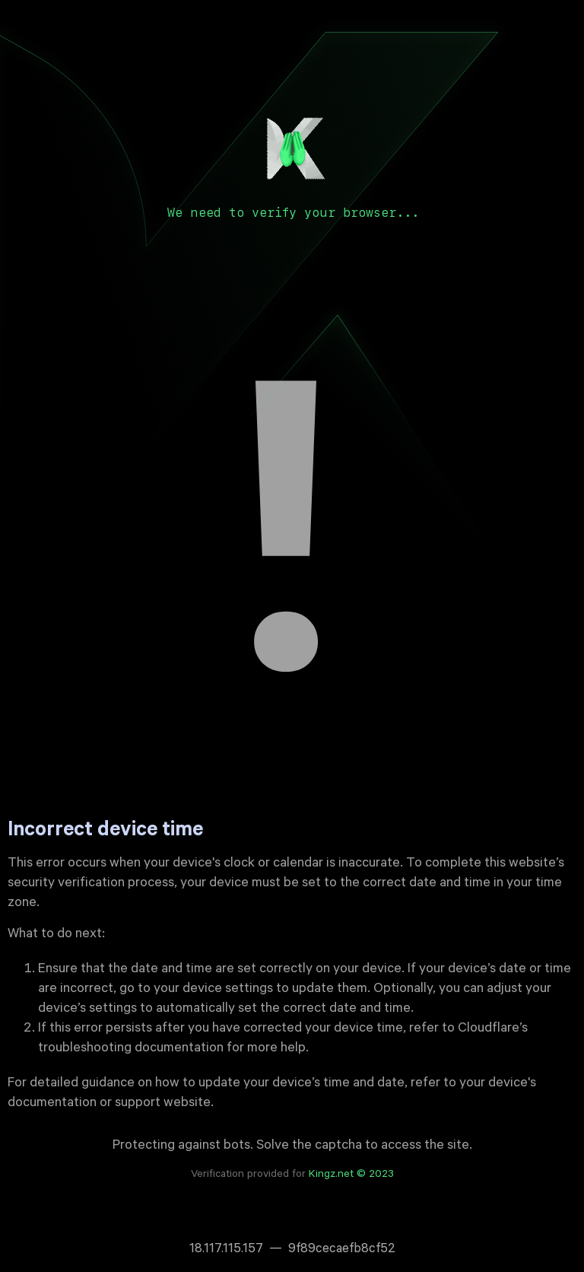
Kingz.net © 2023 (351, 1175)
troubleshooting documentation (131, 1049)
